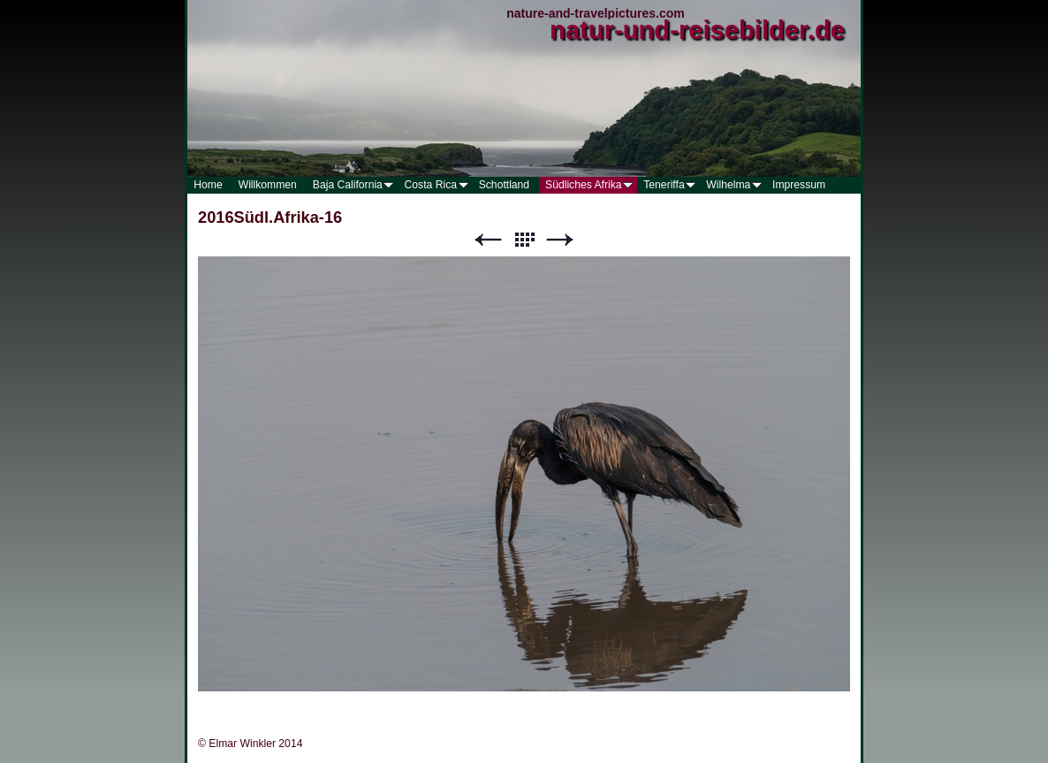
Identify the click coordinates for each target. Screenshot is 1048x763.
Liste (524, 240)
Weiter (560, 240)
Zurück (488, 240)
